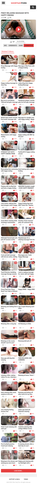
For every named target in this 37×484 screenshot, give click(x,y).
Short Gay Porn (16, 482)
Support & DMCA (14, 479)
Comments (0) (29, 45)
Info (5, 45)
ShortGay (19, 3)
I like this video (11, 42)
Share (21, 45)
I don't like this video (14, 42)
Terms (26, 479)
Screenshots (13, 45)
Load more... (18, 471)
